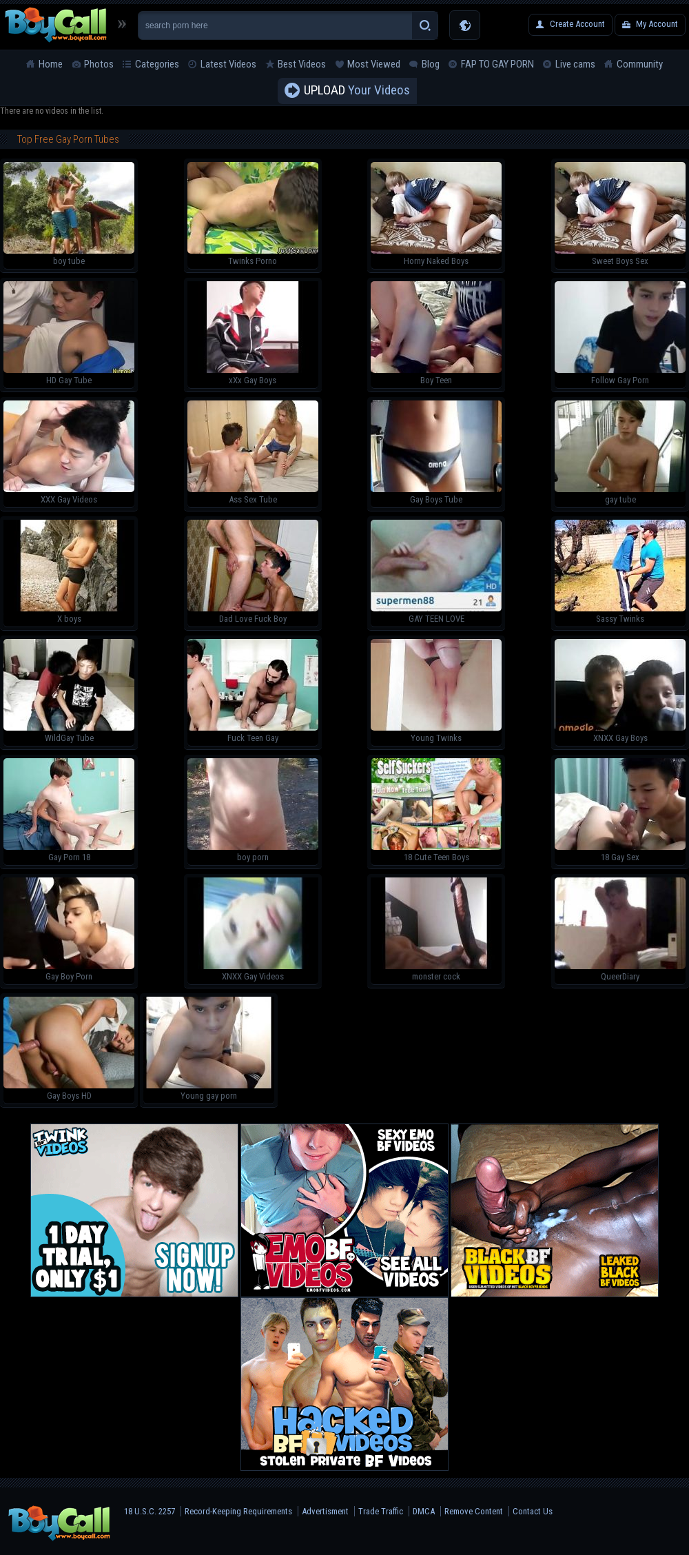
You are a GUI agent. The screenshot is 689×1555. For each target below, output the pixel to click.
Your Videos (357, 91)
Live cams (575, 64)
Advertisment (325, 1511)
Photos (99, 64)
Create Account (577, 24)
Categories (157, 64)
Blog (431, 64)
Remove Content (473, 1511)
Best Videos (302, 64)
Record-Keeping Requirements (238, 1511)
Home (51, 64)
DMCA (424, 1511)
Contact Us (533, 1511)
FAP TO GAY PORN (497, 64)
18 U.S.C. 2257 (149, 1511)
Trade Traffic (380, 1511)
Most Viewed (373, 64)
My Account (657, 24)
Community (640, 64)
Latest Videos (228, 64)
